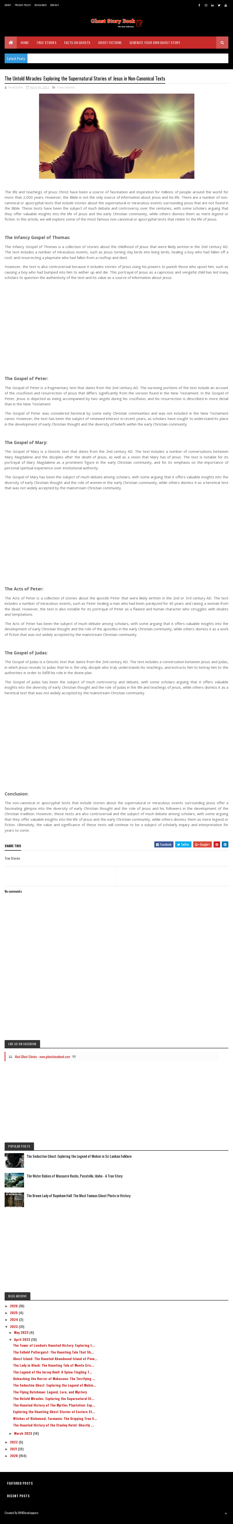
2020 (14, 1460)
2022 (14, 1446)
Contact (54, 5)
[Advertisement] (116, 328)
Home (25, 46)
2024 (14, 1324)
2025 (14, 1317)
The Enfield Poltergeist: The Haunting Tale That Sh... (53, 1356)
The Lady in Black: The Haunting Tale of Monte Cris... (53, 1369)
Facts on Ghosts (77, 46)
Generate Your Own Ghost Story (154, 46)
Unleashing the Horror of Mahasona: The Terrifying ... (54, 1383)
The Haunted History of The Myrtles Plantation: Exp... (54, 1409)
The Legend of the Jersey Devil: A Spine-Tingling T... (52, 1376)
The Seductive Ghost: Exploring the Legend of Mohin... (54, 1389)
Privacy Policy (23, 5)
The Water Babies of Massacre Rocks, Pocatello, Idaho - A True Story (74, 1180)
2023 (14, 1331)
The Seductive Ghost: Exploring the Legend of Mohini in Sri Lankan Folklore (79, 1160)
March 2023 (23, 1438)
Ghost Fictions (110, 46)
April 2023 (22, 1343)
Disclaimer (40, 5)
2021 (14, 1453)
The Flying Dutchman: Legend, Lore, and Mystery (50, 1396)
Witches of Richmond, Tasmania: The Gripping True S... (55, 1423)
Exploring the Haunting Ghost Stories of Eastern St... (54, 1416)
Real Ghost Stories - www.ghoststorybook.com (42, 1061)
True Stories (46, 46)
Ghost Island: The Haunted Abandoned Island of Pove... (55, 1363)
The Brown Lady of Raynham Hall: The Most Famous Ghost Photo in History (78, 1200)
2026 (14, 1310)
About (8, 5)
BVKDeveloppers (28, 1517)
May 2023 (21, 1337)
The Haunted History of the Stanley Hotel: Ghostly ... (53, 1429)
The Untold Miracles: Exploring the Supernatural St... (53, 1403)
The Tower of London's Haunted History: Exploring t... (54, 1350)
